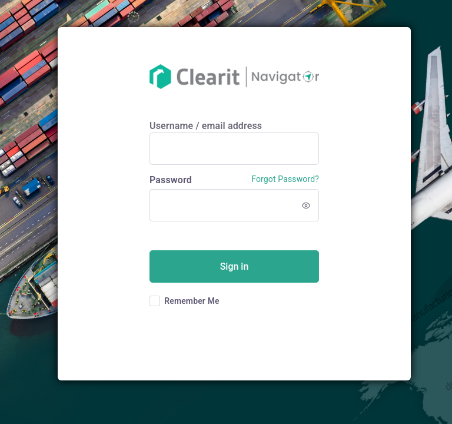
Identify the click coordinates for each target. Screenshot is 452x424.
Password (170, 180)
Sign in (234, 266)
